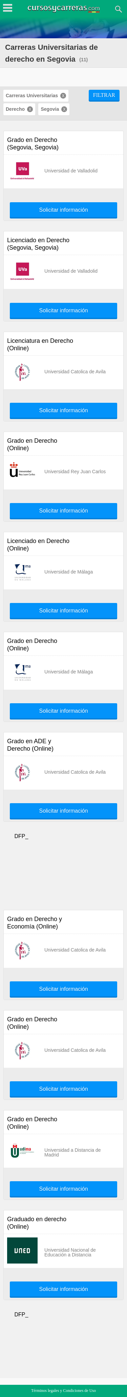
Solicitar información (63, 210)
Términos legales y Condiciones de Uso (63, 1390)
